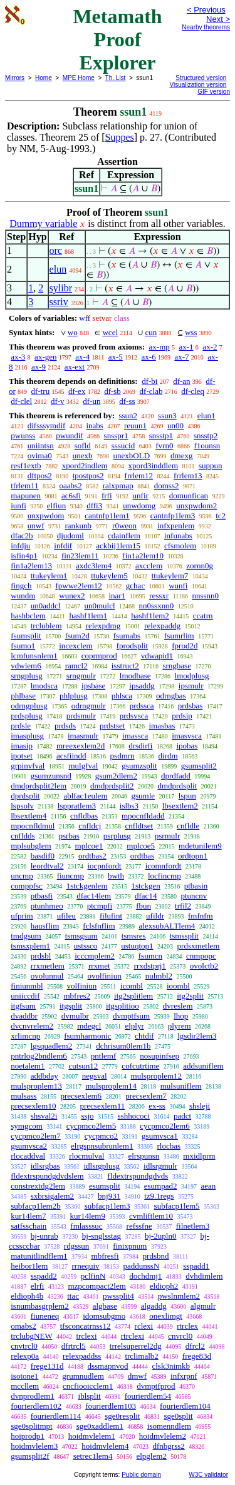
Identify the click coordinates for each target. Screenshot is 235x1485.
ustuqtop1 (137, 945)
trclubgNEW (31, 1336)
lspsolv (22, 805)
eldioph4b (27, 1296)
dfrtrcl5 (73, 1346)
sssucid (123, 445)
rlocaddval (28, 1155)
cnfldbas (84, 815)
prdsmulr (81, 715)
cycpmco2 (101, 1135)
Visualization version (197, 84)
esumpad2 (160, 1186)
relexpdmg (103, 625)
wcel (110, 332)
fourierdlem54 (148, 1396)
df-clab (151, 391)
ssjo (87, 1115)
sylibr (61, 288)
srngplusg (27, 675)
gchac (135, 585)
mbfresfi (105, 1256)
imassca (135, 735)
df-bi (149, 381)
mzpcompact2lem (96, 1286)
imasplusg (27, 735)
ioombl (178, 985)
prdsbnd (156, 1256)
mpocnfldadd (143, 815)
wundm (23, 595)
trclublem (46, 625)
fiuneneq (45, 1316)
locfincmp (164, 875)
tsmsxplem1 (30, 945)
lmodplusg (192, 675)
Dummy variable (43, 223)
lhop (181, 1015)
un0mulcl (99, 605)
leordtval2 (47, 865)
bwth (116, 875)
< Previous (206, 9)
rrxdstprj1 (150, 965)
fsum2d (77, 635)
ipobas (186, 745)
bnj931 (109, 1196)
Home (43, 77)
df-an (181, 381)
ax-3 (18, 356)
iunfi (18, 505)
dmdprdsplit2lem (38, 785)
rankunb (78, 525)
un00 (175, 425)
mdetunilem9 (200, 845)
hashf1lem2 (150, 615)
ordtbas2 (92, 855)
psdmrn (122, 755)
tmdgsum (26, 935)
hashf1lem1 (88, 615)
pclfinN (93, 1276)
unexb (83, 455)
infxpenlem (175, 525)
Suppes (119, 137)
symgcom (27, 1125)
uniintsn (41, 445)
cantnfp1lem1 (107, 515)
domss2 (166, 485)
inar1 (116, 595)
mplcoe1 (89, 845)
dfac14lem (93, 895)
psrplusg (117, 835)
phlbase (23, 695)
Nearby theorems (206, 27)
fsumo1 (23, 645)
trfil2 (183, 905)
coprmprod (99, 655)
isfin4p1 (24, 555)
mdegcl (89, 1025)
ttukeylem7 (170, 575)
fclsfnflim (99, 925)
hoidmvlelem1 (91, 1436)
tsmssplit (184, 935)
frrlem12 (139, 475)
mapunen (26, 495)
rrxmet (99, 965)
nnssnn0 (205, 595)
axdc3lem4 (94, 565)
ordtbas (142, 855)
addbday (44, 1075)
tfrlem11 (24, 485)
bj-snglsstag (101, 1236)
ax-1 (186, 346)
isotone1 (24, 1376)
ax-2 (209, 346)
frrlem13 (188, 475)
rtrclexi (133, 1336)
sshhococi (134, 1115)
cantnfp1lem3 (172, 515)
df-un (91, 401)
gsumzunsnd (51, 775)
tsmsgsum (81, 935)
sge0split (178, 1416)
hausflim (45, 925)
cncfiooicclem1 (88, 1386)
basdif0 (43, 855)
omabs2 (23, 1326)
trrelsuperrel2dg (136, 1346)
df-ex (76, 391)
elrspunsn (143, 1155)
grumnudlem (82, 1376)
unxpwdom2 (196, 505)
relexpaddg (162, 625)
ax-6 (149, 356)
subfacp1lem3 (107, 1206)
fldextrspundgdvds (138, 1175)
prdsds (65, 725)
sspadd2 (44, 1276)
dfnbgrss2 (168, 1446)
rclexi (144, 1326)
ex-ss (157, 1105)
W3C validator (208, 1474)
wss (191, 332)
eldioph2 (164, 1286)
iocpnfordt (104, 865)
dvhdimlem (203, 1276)
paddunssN (141, 1266)
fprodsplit (133, 645)
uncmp (22, 875)
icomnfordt (163, 865)
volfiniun (82, 985)
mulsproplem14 (111, 1085)
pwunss (23, 435)
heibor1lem (29, 1266)
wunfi (178, 585)
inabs (94, 425)
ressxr (159, 595)
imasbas (162, 725)
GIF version (213, 91)
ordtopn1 (192, 855)
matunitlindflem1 (39, 1256)
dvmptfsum (131, 1015)
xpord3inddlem (153, 465)
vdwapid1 (157, 655)
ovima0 (40, 455)
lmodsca (44, 685)
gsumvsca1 (160, 1135)
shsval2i (44, 1115)
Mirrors (14, 77)
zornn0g (199, 565)
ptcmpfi (99, 905)
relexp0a (25, 1356)
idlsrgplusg (101, 1165)
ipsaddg (141, 685)
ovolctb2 (204, 965)
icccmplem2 (95, 955)
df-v (58, 401)
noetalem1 (27, 1065)
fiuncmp (70, 875)
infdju (20, 545)
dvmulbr (75, 1015)
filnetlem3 (192, 1226)
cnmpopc (201, 955)
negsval (94, 1075)
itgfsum (23, 1005)
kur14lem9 (87, 1216)
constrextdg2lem (38, 1186)
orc (56, 250)
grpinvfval (27, 765)
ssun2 (127, 415)
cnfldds (22, 835)
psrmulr (167, 835)
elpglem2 (151, 1456)
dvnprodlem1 (32, 1396)
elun (58, 269)
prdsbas (190, 705)
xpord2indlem (85, 465)
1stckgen (146, 885)
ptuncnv (193, 895)
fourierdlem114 (56, 1416)
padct (182, 1115)
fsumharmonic (87, 1035)
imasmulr (83, 735)
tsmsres (134, 935)
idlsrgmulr (160, 1165)
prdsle (21, 725)
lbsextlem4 (28, 815)
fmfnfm (200, 915)
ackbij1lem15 (118, 545)
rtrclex (187, 1326)
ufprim (22, 915)
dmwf (137, 1376)
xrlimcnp (25, 1035)
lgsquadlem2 (51, 1045)
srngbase (176, 665)
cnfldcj (89, 825)
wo (73, 332)
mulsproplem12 (156, 1075)
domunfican (188, 495)
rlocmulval (86, 1155)
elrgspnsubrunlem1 (102, 1145)
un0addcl (46, 605)
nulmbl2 (158, 975)
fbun (143, 905)
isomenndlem (169, 1426)
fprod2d (184, 645)
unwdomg (139, 505)
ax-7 (181, 356)
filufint (111, 915)
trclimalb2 (141, 1356)
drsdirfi (140, 745)
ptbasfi (42, 895)
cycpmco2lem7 (35, 1135)
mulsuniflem (181, 1085)
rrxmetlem (48, 965)
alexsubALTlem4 (167, 925)
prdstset (112, 725)
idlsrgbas (45, 1165)
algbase (105, 1306)
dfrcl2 (195, 1346)
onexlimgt (165, 1316)
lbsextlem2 (180, 805)
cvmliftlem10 (151, 1216)
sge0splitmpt (31, 1426)
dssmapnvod (107, 1366)
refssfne (139, 1226)
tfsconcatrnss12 (85, 1326)
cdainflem (124, 535)
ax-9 (38, 366)
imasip (22, 745)
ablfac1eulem (85, 795)
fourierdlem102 (36, 1406)
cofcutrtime (140, 1065)
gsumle (143, 795)
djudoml (70, 535)
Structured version (200, 77)
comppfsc (27, 885)
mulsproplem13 (36, 1085)
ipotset (22, 755)
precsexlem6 (81, 1095)
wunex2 (72, 595)
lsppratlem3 (77, 805)
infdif (63, 545)
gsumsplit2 (199, 765)
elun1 (206, 415)
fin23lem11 (79, 555)
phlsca (122, 695)
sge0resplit (122, 1416)
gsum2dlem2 (116, 775)
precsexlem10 (33, 1105)
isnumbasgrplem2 (39, 1306)
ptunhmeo (47, 905)
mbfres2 (76, 995)
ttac (73, 1296)
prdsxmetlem (198, 945)
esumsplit (104, 1186)
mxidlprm (199, 1155)
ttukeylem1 (49, 575)
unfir (141, 495)
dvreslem (178, 1005)
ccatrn (203, 615)
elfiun (56, 505)
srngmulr (81, 675)
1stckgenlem (87, 885)
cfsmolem (180, 545)
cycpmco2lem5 (91, 1125)
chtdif (144, 1035)
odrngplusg (29, 705)
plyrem (179, 1025)
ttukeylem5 (109, 575)
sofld (83, 445)
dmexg (181, 455)
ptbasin (196, 885)
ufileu (66, 915)
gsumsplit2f (30, 1456)
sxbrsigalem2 (52, 1196)
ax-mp (159, 346)
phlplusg (74, 695)
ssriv (59, 301)
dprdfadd (176, 775)
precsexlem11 (102, 1105)
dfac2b (22, 535)
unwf (36, 525)
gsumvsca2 (29, 1145)
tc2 (221, 515)
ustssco (86, 945)
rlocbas (168, 1145)
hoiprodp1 (27, 1436)
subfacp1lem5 (177, 1206)
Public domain (141, 1474)
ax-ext (75, 366)
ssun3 (167, 415)
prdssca (142, 705)
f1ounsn (207, 445)
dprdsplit (25, 795)
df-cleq (192, 391)
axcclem (148, 565)
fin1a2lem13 (31, 565)
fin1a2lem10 (143, 555)
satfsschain (28, 1226)
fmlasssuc (86, 1226)
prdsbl (41, 955)
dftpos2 (40, 475)
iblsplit (89, 1396)
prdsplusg (27, 715)
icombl (131, 985)
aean (208, 1186)
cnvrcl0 (180, 1336)
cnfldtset (139, 825)
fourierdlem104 (185, 1406)
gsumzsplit (139, 765)
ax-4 (82, 356)
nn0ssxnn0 (156, 605)
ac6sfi (71, 495)
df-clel (21, 401)
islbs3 (129, 805)
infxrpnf (183, 1376)
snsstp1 (161, 435)
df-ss (127, 401)
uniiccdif (25, 995)
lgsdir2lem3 (196, 1035)
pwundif (69, 435)
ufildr (155, 915)
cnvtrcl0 (24, 1346)
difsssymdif (47, 425)
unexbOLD (131, 455)
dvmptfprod (156, 1386)
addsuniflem (203, 1065)
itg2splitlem (133, 995)
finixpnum (130, 1246)
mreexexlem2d (80, 745)
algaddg (154, 1306)
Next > (218, 19)
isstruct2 (125, 665)
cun (151, 332)
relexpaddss (82, 1356)
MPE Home (79, 77)
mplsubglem (31, 845)
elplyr (134, 1025)
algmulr (203, 1306)
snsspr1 (116, 435)
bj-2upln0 (161, 1236)
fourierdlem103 (110, 1406)
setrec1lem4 (93, 1456)
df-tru (40, 391)
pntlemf (103, 1055)
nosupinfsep (159, 1055)
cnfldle (188, 825)
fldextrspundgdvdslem (47, 1175)
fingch (21, 585)
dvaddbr (24, 1015)
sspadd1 (196, 1266)
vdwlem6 (26, 665)
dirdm (168, 755)
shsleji (199, 1105)
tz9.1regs (159, 1196)
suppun (210, 465)
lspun (187, 795)
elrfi (37, 1286)
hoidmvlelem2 (162, 1436)
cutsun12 (83, 1065)
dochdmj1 (145, 1276)
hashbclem (28, 615)
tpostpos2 (88, 475)
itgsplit (71, 1005)
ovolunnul (47, 975)
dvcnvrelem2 (32, 1025)
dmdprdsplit (177, 785)
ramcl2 (76, 665)
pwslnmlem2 (179, 1296)
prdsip (182, 715)
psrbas (69, 835)
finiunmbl (27, 985)
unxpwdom (46, 515)
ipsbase (93, 685)
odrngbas (171, 695)
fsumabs (126, 635)
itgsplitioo (122, 1005)
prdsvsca (134, 715)
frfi (107, 495)
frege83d (196, 1356)
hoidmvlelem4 (104, 1446)
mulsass (23, 1095)
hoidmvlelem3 (34, 1446)
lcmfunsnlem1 (34, 655)
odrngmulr (88, 705)
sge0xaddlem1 (99, 1426)
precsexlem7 (146, 1095)
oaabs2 (71, 485)
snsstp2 (205, 435)
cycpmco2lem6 (164, 1125)
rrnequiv (85, 1266)
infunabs (178, 535)
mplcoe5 (141, 845)
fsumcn (150, 955)
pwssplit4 (118, 1296)
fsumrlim (179, 635)
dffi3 (94, 505)
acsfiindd (71, 755)
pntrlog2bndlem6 (39, 1055)
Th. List (115, 77)
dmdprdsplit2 (111, 785)
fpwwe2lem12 (78, 585)
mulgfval (83, 765)
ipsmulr (191, 685)
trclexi (86, 1336)
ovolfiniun (104, 975)
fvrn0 (164, 445)
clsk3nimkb (171, 1366)
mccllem (25, 1386)
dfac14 (146, 895)
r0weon (124, 525)
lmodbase (135, 675)
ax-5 (115, 356)
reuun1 (135, 425)
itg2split (190, 995)
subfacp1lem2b (35, 1206)
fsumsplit (26, 635)
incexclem (75, 645)
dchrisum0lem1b (123, 1045)
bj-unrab (44, 1236)
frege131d (47, 1366)
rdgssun (76, 1246)
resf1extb (26, 465)
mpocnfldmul (33, 825)
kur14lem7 (28, 1216)
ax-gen (45, 356)
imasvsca (187, 735)
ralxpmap (118, 485)
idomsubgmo (104, 1316)
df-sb (112, 391)
